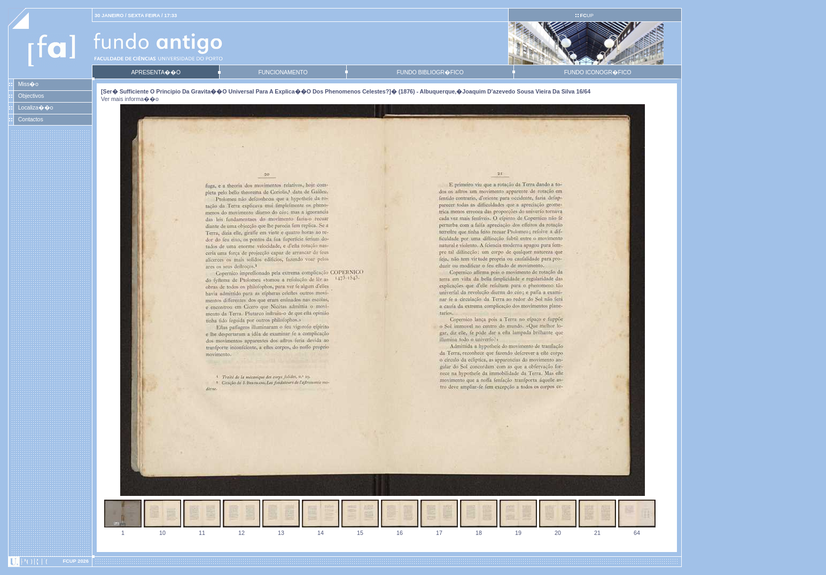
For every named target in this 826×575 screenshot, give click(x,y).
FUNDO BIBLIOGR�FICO (429, 72)
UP (586, 15)
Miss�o (28, 84)
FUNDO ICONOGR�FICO (598, 72)
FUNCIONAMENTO (282, 72)
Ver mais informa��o (130, 99)
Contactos (30, 119)
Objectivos (31, 95)
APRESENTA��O (155, 72)
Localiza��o (35, 107)
